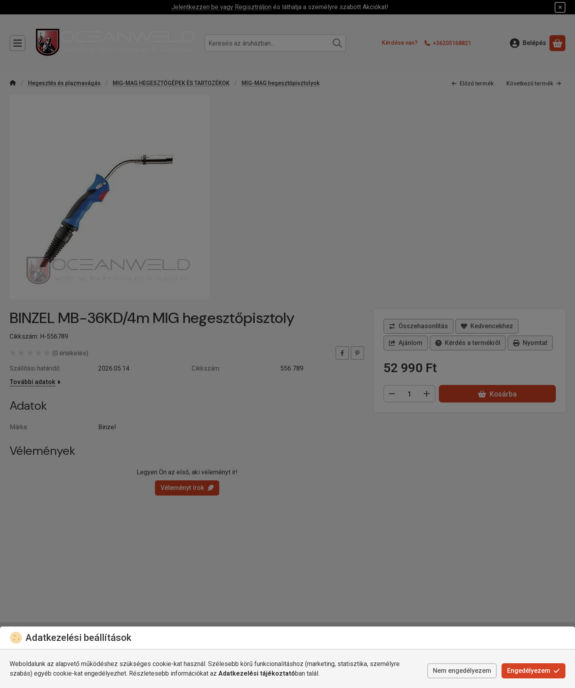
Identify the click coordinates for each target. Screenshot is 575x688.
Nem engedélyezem (462, 670)
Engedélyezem (533, 670)
